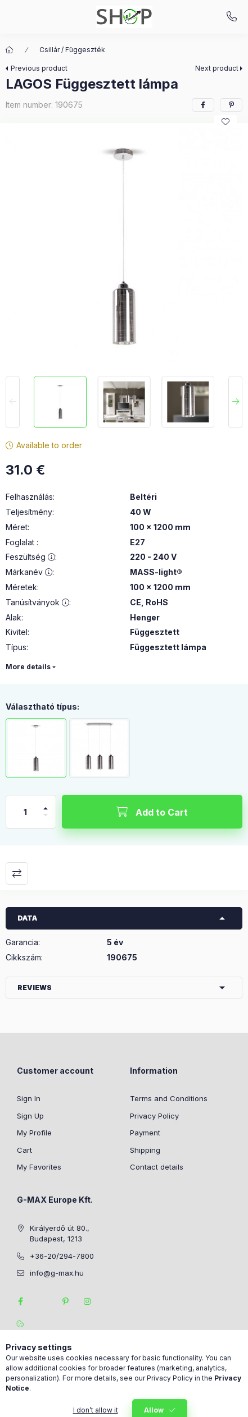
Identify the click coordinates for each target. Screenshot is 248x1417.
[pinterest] (231, 105)
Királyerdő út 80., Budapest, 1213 (59, 1233)
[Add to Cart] (152, 812)
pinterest (65, 1301)
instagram (87, 1301)
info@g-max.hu (57, 1272)
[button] (124, 246)
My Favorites (39, 1166)
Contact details (156, 1166)
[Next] (235, 402)
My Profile (34, 1132)
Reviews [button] (34, 987)
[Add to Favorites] (225, 121)
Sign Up (30, 1115)
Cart (24, 1149)
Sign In (28, 1098)
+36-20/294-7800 (231, 17)
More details (28, 667)
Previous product (39, 68)
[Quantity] (25, 811)
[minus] (45, 820)
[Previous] (13, 402)
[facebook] (203, 105)
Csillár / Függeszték (72, 49)
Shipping (145, 1149)
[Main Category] (9, 50)
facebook (20, 1301)
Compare (17, 873)
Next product (216, 68)
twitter (42, 1301)
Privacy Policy (154, 1115)
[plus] (45, 803)
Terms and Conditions (169, 1098)
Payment (145, 1132)
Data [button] (27, 918)
